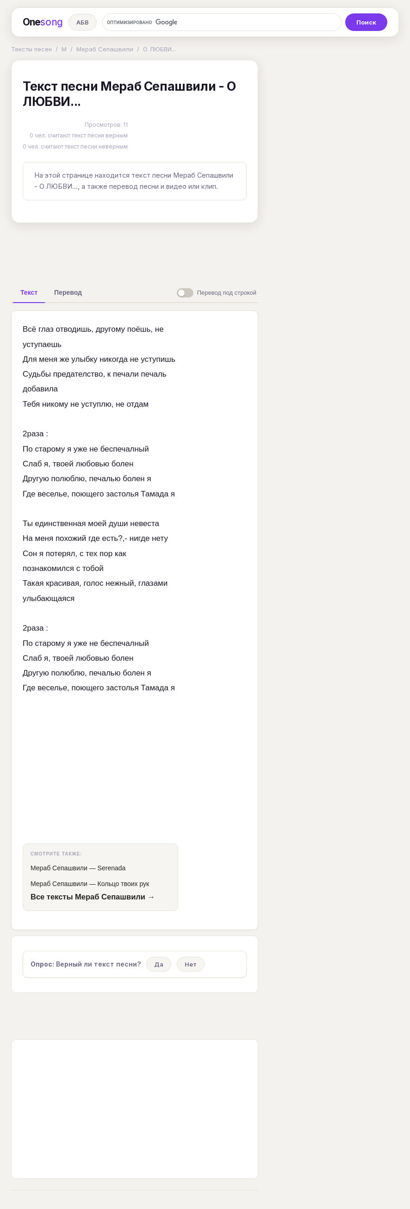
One (43, 22)
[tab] (29, 292)
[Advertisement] (157, 251)
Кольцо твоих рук (123, 883)
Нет (191, 964)
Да (158, 964)
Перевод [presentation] (68, 292)
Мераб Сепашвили (104, 49)
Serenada (112, 868)
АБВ (82, 22)
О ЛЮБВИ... (159, 49)
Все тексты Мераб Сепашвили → (93, 897)
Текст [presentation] (28, 292)
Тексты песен (31, 49)
